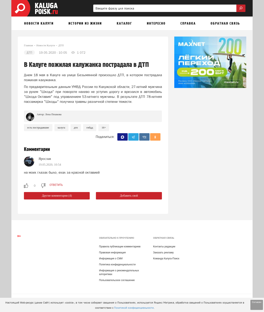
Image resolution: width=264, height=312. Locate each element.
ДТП (76, 127)
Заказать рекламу (163, 252)
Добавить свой (129, 195)
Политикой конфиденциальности (134, 307)
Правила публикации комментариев (119, 246)
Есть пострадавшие (38, 127)
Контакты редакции (164, 246)
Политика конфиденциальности (117, 264)
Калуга (61, 127)
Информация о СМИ (111, 258)
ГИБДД (89, 127)
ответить (56, 184)
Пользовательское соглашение (117, 280)
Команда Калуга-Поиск (166, 258)
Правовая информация (112, 252)
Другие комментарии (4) (57, 195)
